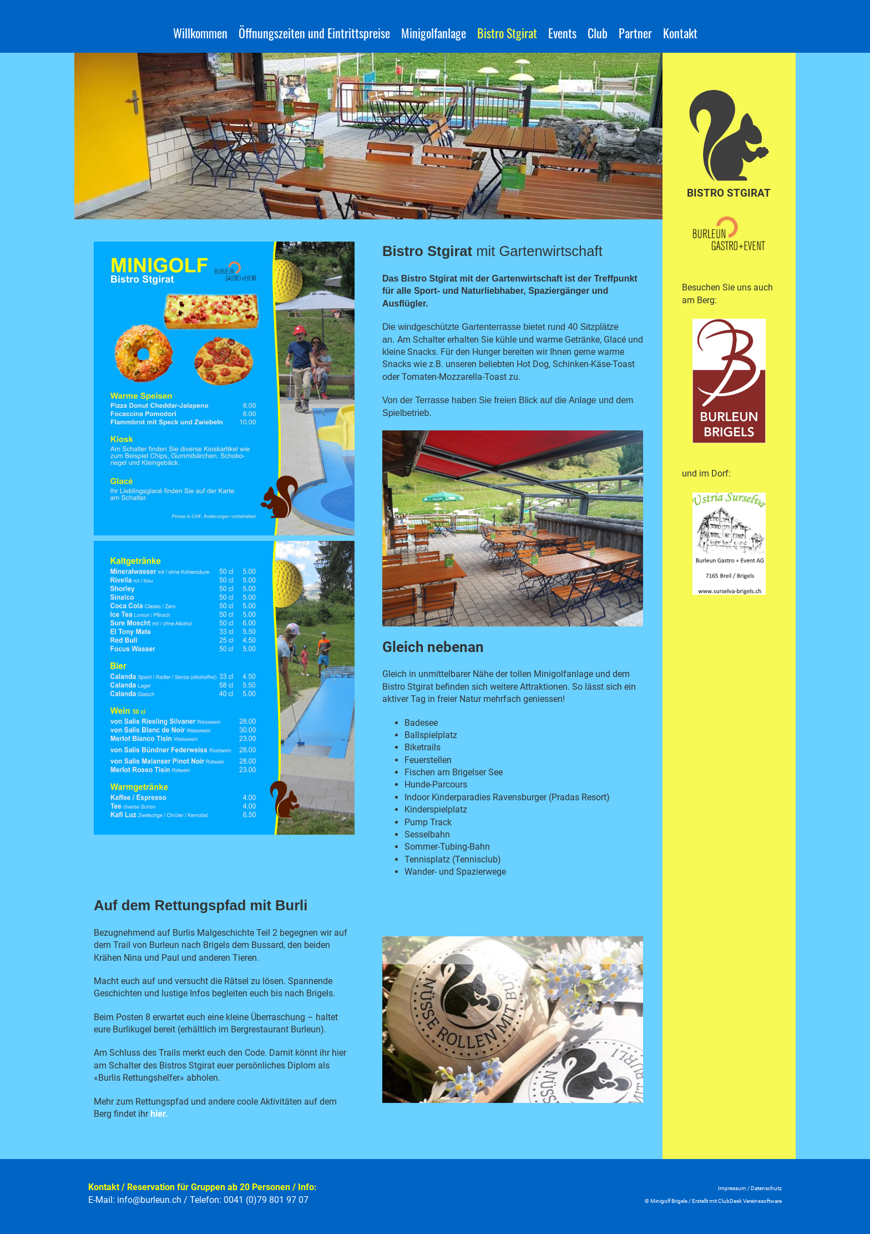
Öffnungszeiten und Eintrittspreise (314, 33)
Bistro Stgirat (507, 33)
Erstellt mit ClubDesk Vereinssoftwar (735, 1201)
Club (598, 33)
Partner (635, 33)
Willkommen (200, 33)
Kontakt (680, 33)
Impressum (732, 1188)
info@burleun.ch (149, 1200)
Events (562, 33)
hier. (159, 1113)
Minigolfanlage (433, 33)
